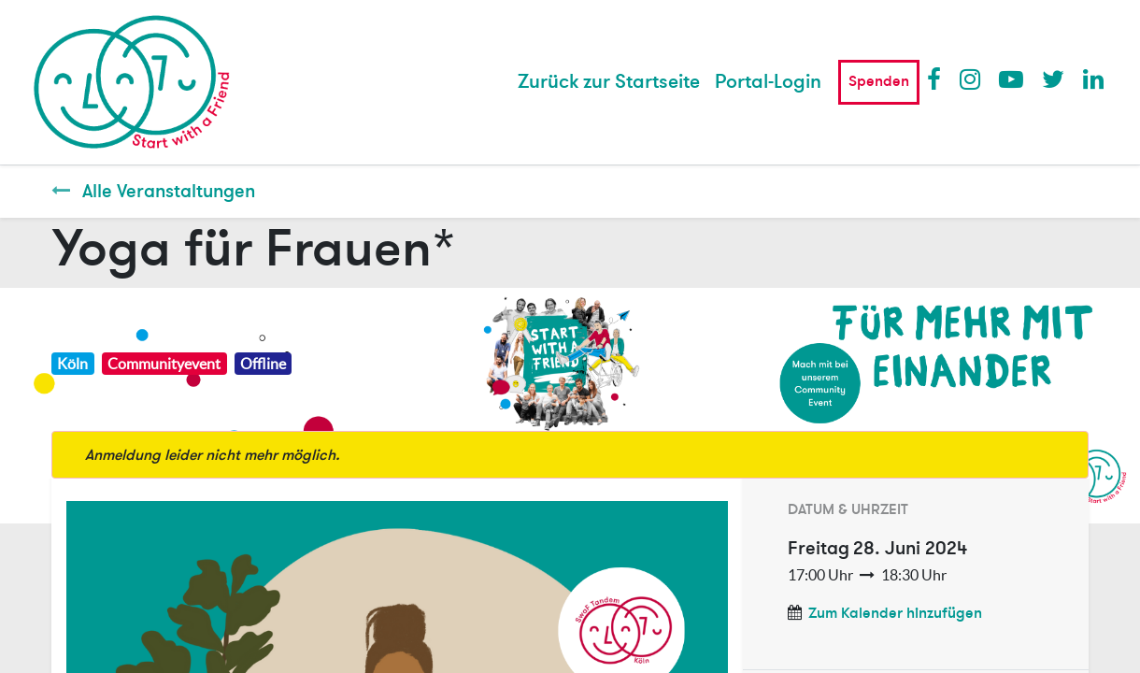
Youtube (1010, 78)
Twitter (1053, 78)
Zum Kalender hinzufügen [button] (895, 613)
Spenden (878, 81)
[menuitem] (608, 82)
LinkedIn (1094, 78)
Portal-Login (768, 81)
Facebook (938, 78)
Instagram (971, 78)
